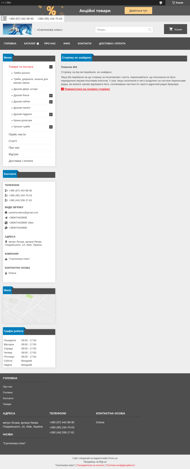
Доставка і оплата (112, 43)
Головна (10, 43)
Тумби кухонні (22, 72)
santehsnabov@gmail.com (23, 212)
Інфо (66, 43)
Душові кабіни (22, 101)
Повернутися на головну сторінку (87, 89)
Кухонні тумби (22, 126)
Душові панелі (22, 107)
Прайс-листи (17, 134)
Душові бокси (21, 95)
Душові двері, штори (26, 89)
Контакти (85, 43)
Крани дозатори (23, 120)
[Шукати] (149, 29)
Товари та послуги (21, 66)
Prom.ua (113, 458)
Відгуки (13, 154)
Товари (7, 404)
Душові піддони (23, 114)
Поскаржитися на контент (90, 465)
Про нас (50, 43)
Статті (13, 141)
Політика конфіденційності (120, 465)
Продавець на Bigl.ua (95, 461)
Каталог (30, 43)
